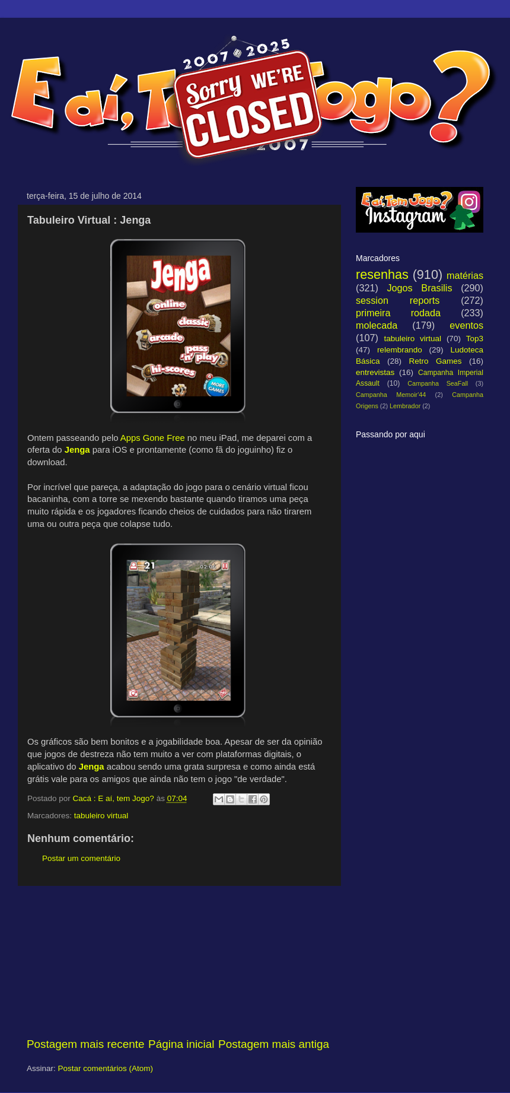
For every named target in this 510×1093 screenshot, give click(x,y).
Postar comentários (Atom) (106, 1068)
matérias (465, 275)
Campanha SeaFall (437, 383)
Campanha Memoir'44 (391, 394)
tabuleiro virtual (101, 815)
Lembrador (405, 405)
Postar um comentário (81, 858)
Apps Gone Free (152, 438)
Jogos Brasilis (419, 287)
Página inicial (181, 1044)
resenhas (382, 274)
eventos (466, 325)
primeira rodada (398, 312)
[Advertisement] (178, 961)
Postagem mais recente (85, 1044)
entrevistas (375, 372)
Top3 (474, 338)
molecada (376, 325)
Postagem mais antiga (273, 1044)
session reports (397, 300)
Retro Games (435, 361)
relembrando (399, 349)
